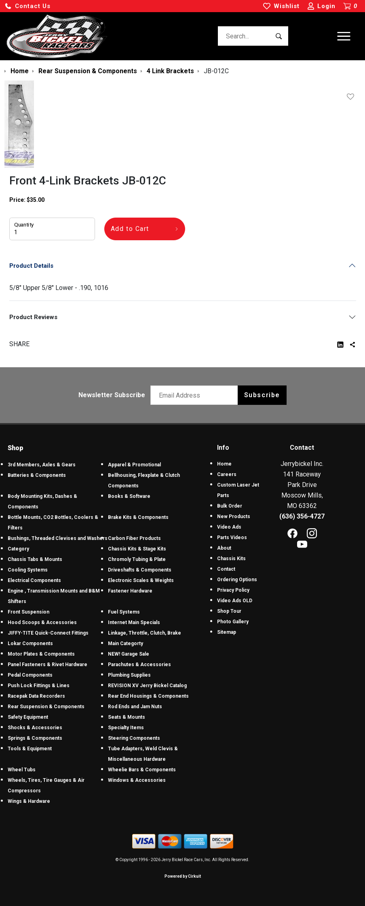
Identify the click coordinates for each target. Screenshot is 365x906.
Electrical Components (34, 580)
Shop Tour (229, 611)
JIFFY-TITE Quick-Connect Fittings (48, 633)
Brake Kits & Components (138, 517)
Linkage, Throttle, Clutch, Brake (144, 633)
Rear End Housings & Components (148, 696)
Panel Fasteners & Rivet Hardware (47, 664)
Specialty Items (126, 727)
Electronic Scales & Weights (141, 580)
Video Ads (229, 527)
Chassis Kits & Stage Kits (137, 549)
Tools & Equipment (30, 748)
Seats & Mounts (126, 717)
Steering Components (134, 738)
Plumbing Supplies (129, 675)
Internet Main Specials (134, 622)
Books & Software (129, 496)
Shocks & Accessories (35, 727)
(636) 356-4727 (302, 516)
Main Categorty (125, 643)
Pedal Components (30, 675)
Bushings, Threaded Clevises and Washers (58, 538)
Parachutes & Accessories (139, 664)
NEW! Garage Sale (128, 654)
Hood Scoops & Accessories (42, 622)
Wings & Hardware (29, 801)
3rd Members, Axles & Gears (42, 465)
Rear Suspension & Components (46, 706)
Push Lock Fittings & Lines (39, 685)
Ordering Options (237, 579)
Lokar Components (30, 643)
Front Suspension (28, 612)
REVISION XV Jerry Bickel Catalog (147, 685)
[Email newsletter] (195, 395)
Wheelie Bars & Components (142, 770)
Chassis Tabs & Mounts (35, 559)
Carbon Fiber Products (134, 538)
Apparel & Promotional (134, 465)
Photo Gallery (233, 621)
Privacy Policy (233, 590)
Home (224, 464)
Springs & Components (35, 738)
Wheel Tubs (22, 770)
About (224, 548)
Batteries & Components (37, 475)
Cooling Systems (28, 570)
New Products (233, 516)
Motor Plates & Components (41, 654)
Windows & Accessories (137, 780)
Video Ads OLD (234, 600)
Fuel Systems (124, 612)
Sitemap (226, 632)
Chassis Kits (231, 558)
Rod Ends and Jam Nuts (135, 706)
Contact (226, 569)
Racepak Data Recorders (36, 696)
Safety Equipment (28, 717)
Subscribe (262, 395)
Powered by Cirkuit (183, 876)
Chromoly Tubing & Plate (137, 559)
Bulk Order (229, 506)
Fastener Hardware (130, 591)
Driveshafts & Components (139, 570)
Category (18, 549)
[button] (27, 6)
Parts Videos (232, 537)
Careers (226, 474)
